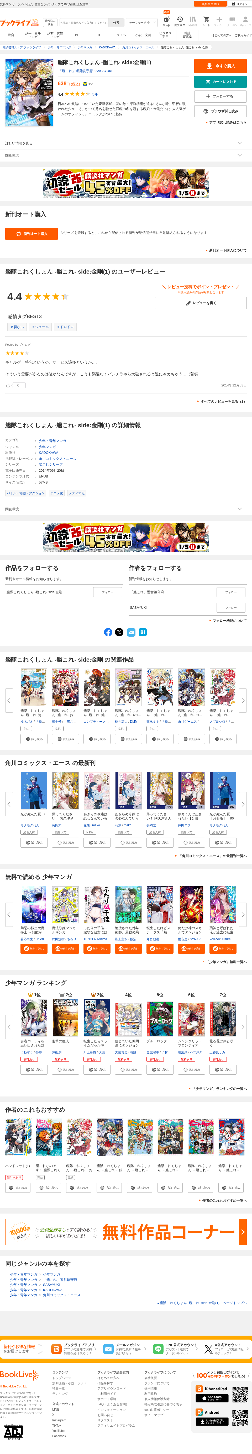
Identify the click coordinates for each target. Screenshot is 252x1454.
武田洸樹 (58, 939)
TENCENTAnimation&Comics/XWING (109, 939)
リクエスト (105, 1420)
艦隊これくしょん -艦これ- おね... (64, 715)
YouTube (58, 1431)
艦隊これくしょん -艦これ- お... (221, 715)
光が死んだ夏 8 (33, 814)
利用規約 (150, 1394)
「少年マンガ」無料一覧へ (226, 962)
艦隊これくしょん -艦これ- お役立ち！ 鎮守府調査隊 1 (79, 1172)
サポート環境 (106, 1399)
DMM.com (137, 721)
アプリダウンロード (111, 1388)
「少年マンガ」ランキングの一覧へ (219, 1089)
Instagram (59, 1420)
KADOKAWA (48, 453)
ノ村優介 (167, 1052)
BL (77, 35)
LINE (55, 1409)
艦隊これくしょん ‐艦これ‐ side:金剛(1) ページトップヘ (202, 1303)
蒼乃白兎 (26, 939)
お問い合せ (105, 1415)
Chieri (39, 939)
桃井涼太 (121, 721)
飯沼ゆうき (138, 939)
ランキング (60, 1394)
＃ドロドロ (65, 327)
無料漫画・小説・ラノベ (69, 1383)
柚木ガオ (26, 721)
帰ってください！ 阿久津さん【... (158, 818)
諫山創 (56, 1052)
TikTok (56, 1425)
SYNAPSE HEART (203, 939)
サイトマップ (153, 1415)
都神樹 (40, 1052)
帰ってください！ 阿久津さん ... (63, 818)
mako (96, 825)
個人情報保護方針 (157, 1399)
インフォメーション (111, 1410)
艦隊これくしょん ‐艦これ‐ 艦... (95, 713)
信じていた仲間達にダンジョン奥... (127, 1045)
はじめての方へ (222, 35)
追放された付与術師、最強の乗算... (127, 932)
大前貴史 (121, 1052)
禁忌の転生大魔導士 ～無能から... (32, 932)
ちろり (71, 939)
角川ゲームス (187, 721)
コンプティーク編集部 (99, 721)
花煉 (86, 825)
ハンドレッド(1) (17, 1166)
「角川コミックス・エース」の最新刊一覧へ (212, 856)
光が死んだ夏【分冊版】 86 (221, 816)
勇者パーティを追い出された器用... (32, 1045)
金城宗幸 (152, 1052)
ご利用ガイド (243, 35)
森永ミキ (152, 721)
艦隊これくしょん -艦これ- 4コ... (128, 713)
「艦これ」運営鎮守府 (76, 71)
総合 (11, 35)
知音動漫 (152, 939)
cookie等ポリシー (156, 1410)
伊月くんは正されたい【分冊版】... (190, 818)
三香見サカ (217, 1052)
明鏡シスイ (138, 1052)
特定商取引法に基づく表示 (163, 1404)
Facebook (59, 1436)
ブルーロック (156, 1041)
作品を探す (105, 1383)
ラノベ (121, 35)
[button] (34, 739)
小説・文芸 (143, 35)
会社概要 (150, 1378)
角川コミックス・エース (57, 459)
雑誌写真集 (187, 35)
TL (99, 35)
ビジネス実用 (165, 35)
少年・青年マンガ (33, 35)
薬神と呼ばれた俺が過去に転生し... (221, 932)
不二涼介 (196, 1052)
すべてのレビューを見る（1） (224, 402)
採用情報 (150, 1388)
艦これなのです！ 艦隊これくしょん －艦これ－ (48, 1172)
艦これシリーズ (51, 464)
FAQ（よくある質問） (113, 1404)
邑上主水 (121, 939)
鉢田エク (184, 825)
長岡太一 (58, 825)
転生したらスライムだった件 (95, 1043)
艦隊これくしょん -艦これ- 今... (158, 715)
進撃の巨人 (60, 1041)
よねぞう (26, 1052)
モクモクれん (29, 825)
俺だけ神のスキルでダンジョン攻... (190, 932)
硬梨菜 (182, 1052)
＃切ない (17, 327)
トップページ (61, 1378)
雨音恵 (182, 939)
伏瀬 (101, 1052)
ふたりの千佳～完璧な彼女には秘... (95, 932)
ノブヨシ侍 (217, 721)
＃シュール (40, 327)
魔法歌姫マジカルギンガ (64, 930)
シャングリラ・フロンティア (190, 1043)
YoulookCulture (220, 939)
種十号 (56, 721)
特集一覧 (58, 1388)
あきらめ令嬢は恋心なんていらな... (95, 818)
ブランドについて (157, 1383)
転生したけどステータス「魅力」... (158, 932)
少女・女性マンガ (55, 35)
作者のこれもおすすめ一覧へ (224, 1201)
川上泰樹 (89, 1052)
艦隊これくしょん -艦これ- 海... (32, 713)
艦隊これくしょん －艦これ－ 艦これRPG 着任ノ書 (140, 1172)
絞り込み (50, 22)
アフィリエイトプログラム (116, 1425)
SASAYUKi (104, 71)
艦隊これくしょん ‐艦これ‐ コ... (190, 713)
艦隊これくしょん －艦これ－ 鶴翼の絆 (109, 1170)
